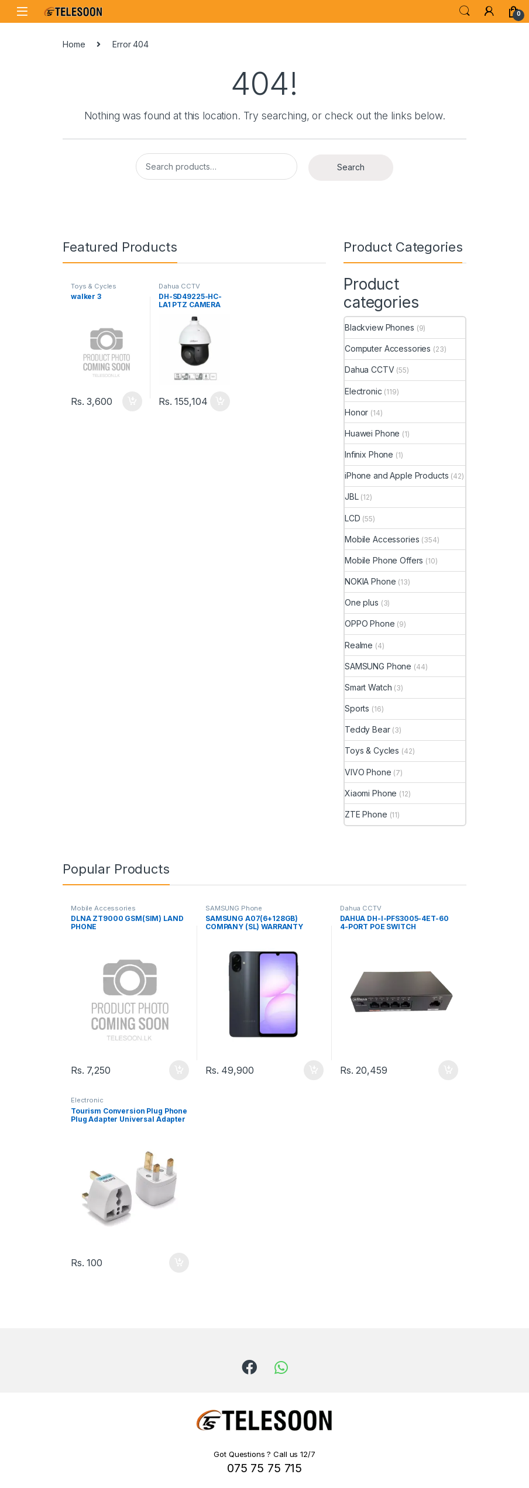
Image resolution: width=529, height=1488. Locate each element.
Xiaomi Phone (371, 793)
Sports (357, 708)
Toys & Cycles (93, 286)
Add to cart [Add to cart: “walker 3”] (132, 401)
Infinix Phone (369, 454)
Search (464, 11)
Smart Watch (368, 687)
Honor (356, 412)
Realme (359, 645)
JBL (352, 496)
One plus (362, 602)
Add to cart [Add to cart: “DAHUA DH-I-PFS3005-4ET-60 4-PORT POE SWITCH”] (448, 1070)
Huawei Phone (372, 433)
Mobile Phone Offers (384, 560)
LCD (352, 518)
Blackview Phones (379, 327)
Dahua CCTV (179, 286)
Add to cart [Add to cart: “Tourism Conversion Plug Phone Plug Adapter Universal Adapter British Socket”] (179, 1263)
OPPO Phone (370, 623)
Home (74, 44)
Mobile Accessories (382, 539)
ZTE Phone (366, 814)
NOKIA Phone (370, 581)
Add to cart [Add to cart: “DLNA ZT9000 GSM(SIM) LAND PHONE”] (179, 1070)
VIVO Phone (368, 772)
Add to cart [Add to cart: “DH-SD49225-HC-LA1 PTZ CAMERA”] (220, 401)
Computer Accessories (388, 348)
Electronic (363, 391)
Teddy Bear (367, 729)
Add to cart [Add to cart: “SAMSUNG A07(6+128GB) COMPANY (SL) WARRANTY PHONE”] (314, 1070)
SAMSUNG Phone (378, 666)
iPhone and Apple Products (397, 475)
